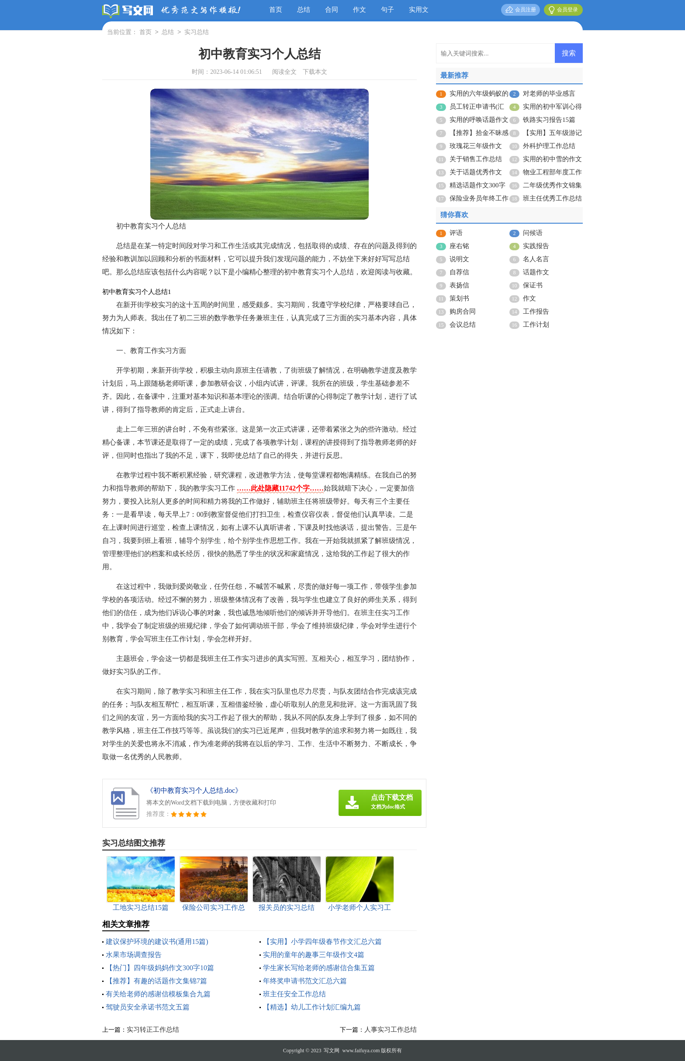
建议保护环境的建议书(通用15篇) (157, 941)
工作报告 (536, 311)
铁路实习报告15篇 (549, 119)
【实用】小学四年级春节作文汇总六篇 (322, 941)
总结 (303, 9)
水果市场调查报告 (134, 954)
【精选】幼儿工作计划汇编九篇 (312, 1007)
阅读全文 (284, 72)
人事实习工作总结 (390, 1029)
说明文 (459, 259)
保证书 (533, 285)
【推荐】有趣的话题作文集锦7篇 (156, 981)
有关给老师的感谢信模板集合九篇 (158, 994)
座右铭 (459, 245)
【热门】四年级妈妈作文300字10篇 (160, 967)
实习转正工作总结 (153, 1029)
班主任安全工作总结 (294, 994)
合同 (331, 9)
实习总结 (196, 32)
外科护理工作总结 (549, 145)
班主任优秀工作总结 (552, 198)
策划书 (459, 298)
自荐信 (459, 272)
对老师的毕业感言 (549, 93)
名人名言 (536, 259)
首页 (275, 9)
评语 (456, 232)
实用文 (419, 9)
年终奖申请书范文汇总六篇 (305, 981)
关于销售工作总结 (476, 159)
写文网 (331, 1050)
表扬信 (459, 285)
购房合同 (463, 311)
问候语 (533, 232)
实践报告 (536, 245)
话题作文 (536, 272)
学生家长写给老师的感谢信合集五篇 (319, 967)
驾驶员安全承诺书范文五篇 (148, 1007)
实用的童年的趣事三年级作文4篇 (313, 954)
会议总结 (463, 324)
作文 (359, 9)
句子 (387, 9)
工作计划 (536, 324)
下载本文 (315, 72)
